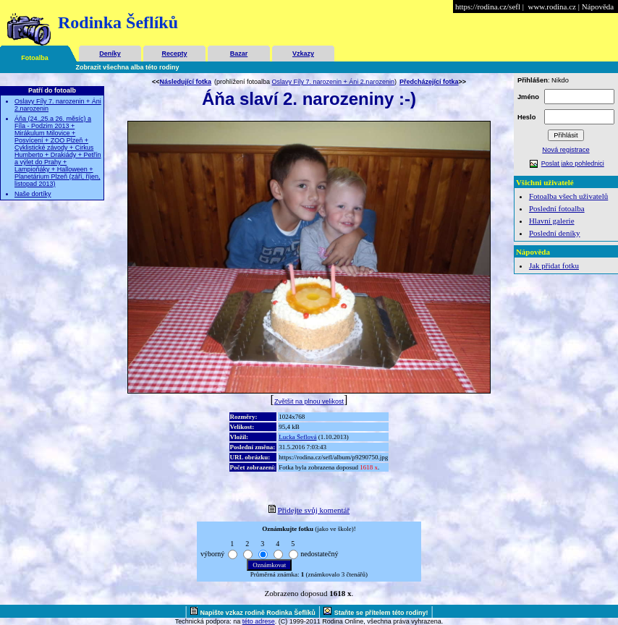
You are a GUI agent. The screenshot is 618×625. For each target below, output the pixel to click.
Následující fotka (185, 81)
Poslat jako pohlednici (572, 163)
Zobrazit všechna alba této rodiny (127, 67)
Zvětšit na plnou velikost (309, 401)
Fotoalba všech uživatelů (568, 196)
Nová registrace (565, 149)
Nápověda (598, 6)
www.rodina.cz (551, 6)
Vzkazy (303, 53)
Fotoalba (34, 57)
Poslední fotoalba (557, 208)
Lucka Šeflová (297, 437)
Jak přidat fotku (554, 265)
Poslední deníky (554, 233)
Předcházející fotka (429, 81)
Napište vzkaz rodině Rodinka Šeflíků (258, 612)
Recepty (174, 53)
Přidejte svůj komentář (314, 510)
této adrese (258, 621)
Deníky (110, 53)
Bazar (239, 53)
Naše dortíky (32, 193)
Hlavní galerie (552, 220)
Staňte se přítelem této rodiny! (381, 612)
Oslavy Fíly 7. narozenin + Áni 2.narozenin (333, 81)
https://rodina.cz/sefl (487, 6)
